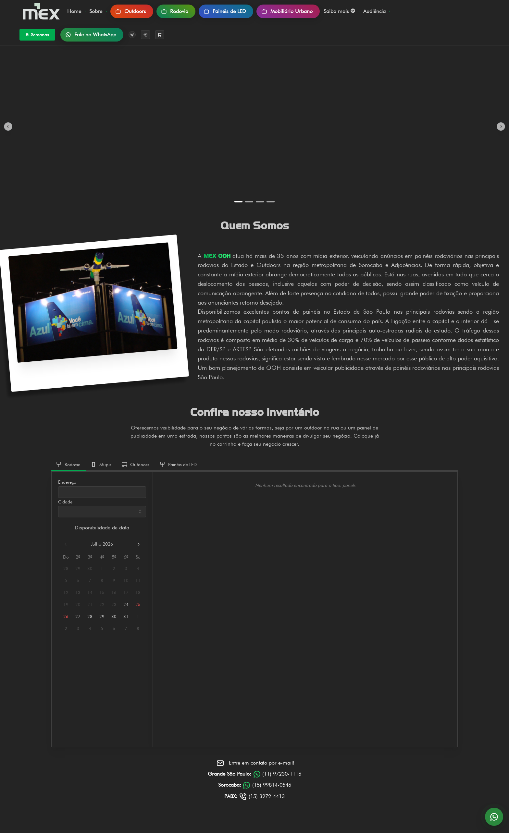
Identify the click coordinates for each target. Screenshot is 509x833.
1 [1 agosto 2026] (138, 616)
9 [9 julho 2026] (114, 580)
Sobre (95, 11)
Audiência (374, 11)
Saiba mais (339, 11)
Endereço (67, 482)
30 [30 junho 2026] (90, 568)
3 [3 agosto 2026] (78, 628)
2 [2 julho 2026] (114, 568)
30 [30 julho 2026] (114, 616)
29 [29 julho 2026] (102, 616)
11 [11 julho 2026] (138, 580)
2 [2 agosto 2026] (66, 628)
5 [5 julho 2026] (66, 580)
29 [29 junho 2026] (78, 568)
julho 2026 (102, 544)
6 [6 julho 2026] (78, 580)
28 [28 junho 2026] (65, 568)
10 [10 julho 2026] (126, 580)
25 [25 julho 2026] (138, 604)
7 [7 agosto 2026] (126, 628)
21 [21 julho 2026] (90, 604)
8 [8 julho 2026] (102, 580)
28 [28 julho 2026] (90, 616)
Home (74, 11)
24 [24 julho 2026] (126, 604)
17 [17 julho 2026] (126, 592)
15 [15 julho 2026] (102, 592)
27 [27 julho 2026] (78, 616)
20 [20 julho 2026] (78, 604)
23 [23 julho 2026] (114, 604)
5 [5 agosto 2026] (102, 628)
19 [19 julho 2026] (65, 604)
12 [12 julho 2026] (65, 592)
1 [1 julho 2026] (102, 568)
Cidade (65, 501)
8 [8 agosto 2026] (138, 628)
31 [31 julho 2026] (126, 616)
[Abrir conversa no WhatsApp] (494, 817)
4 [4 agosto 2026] (90, 628)
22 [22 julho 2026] (102, 604)
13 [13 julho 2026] (78, 592)
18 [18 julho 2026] (138, 592)
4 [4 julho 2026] (138, 568)
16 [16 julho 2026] (114, 592)
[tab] (68, 465)
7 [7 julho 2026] (90, 580)
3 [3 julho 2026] (126, 568)
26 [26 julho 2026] (65, 616)
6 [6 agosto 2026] (114, 628)
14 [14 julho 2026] (90, 592)
